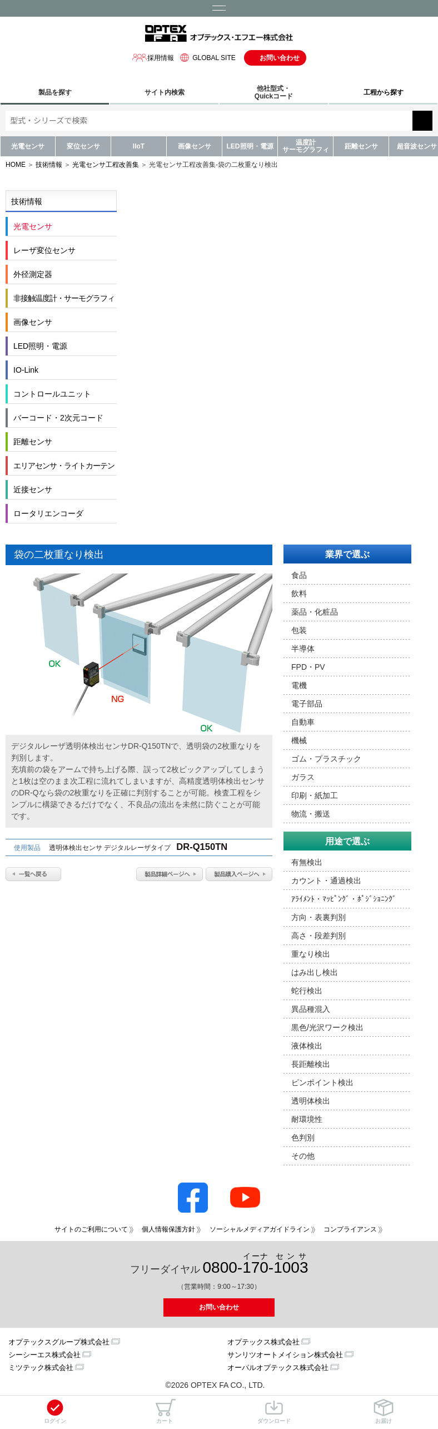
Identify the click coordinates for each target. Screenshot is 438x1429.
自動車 (303, 722)
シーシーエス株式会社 (44, 1355)
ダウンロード (274, 1411)
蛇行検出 (306, 990)
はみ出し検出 (314, 972)
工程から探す (384, 92)
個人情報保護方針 (168, 1229)
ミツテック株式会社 (40, 1367)
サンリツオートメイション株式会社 (285, 1355)
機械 (299, 740)
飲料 (299, 593)
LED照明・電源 (250, 146)
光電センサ (27, 146)
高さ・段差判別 (318, 935)
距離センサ (361, 146)
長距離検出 (310, 1064)
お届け (383, 1411)
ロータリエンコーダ (48, 513)
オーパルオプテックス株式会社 (277, 1367)
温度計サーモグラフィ (305, 146)
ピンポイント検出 (322, 1082)
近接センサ (32, 489)
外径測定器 (32, 274)
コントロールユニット (52, 393)
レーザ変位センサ (44, 250)
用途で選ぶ (347, 841)
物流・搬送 (310, 813)
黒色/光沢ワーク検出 (327, 1027)
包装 (299, 630)
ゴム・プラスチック (326, 758)
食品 (299, 575)
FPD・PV (308, 666)
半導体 (303, 648)
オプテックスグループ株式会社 (58, 1342)
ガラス (303, 777)
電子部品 (306, 703)
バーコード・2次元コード (58, 417)
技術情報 (49, 165)
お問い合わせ (280, 58)
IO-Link (25, 369)
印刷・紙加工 (314, 795)
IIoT (139, 146)
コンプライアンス (350, 1229)
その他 (303, 1155)
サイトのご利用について (91, 1229)
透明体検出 (310, 1100)
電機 (299, 685)
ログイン (55, 1411)
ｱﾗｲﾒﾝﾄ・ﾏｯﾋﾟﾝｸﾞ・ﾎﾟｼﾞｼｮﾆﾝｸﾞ (343, 898)
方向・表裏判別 (318, 917)
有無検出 (306, 862)
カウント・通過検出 (326, 880)
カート (164, 1411)
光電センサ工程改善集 (105, 165)
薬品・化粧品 (314, 611)
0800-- (255, 1264)
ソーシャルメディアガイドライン (260, 1229)
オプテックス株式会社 (263, 1342)
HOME (16, 165)
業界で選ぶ (347, 554)
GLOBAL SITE (206, 57)
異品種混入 (310, 1009)
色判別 (303, 1137)
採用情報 (153, 57)
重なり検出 (310, 954)
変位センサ (83, 146)
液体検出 (306, 1045)
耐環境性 (306, 1119)
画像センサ (194, 146)
